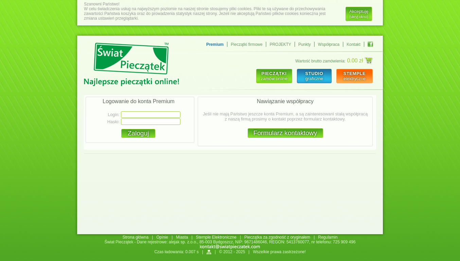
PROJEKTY (280, 44)
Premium (215, 44)
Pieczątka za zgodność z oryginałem (277, 237)
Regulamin (327, 237)
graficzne (314, 76)
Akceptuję (358, 14)
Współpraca (328, 44)
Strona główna (135, 237)
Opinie (162, 237)
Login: (114, 114)
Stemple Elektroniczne (216, 237)
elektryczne (354, 76)
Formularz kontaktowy (285, 132)
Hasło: (113, 121)
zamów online (274, 76)
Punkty (304, 44)
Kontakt (353, 44)
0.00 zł (360, 60)
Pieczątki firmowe (246, 44)
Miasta (182, 237)
